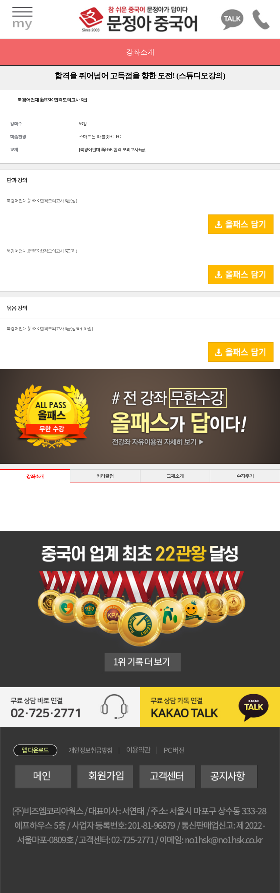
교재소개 (175, 476)
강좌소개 (35, 476)
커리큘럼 (105, 476)
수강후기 (245, 476)
